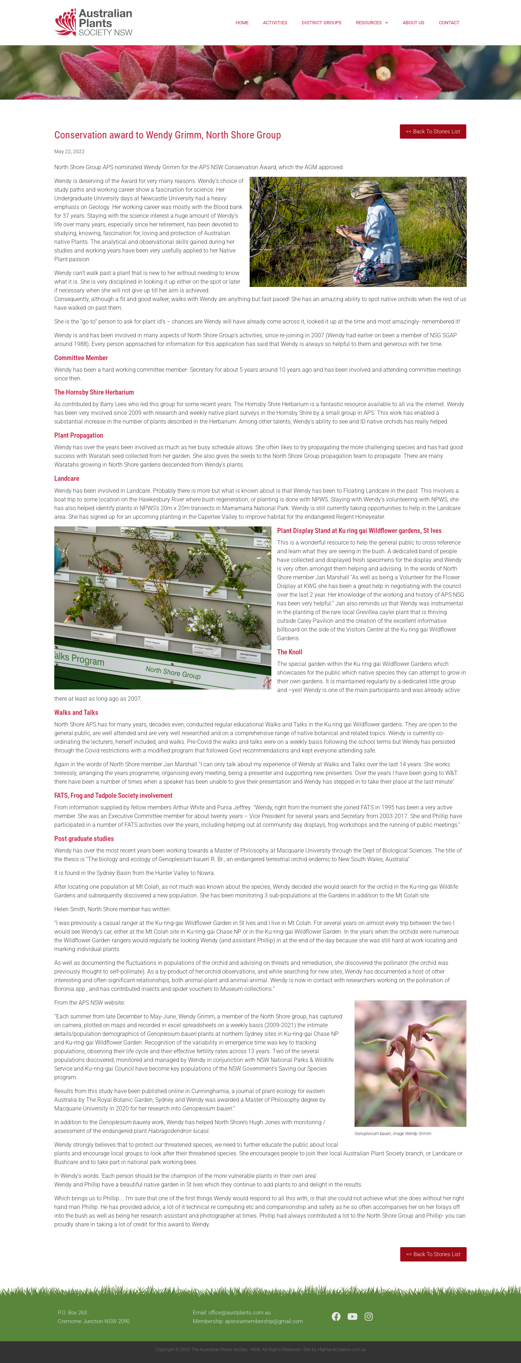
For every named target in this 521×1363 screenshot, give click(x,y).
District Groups (322, 22)
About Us (413, 22)
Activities (275, 22)
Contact (449, 22)
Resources (372, 22)
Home (242, 22)
